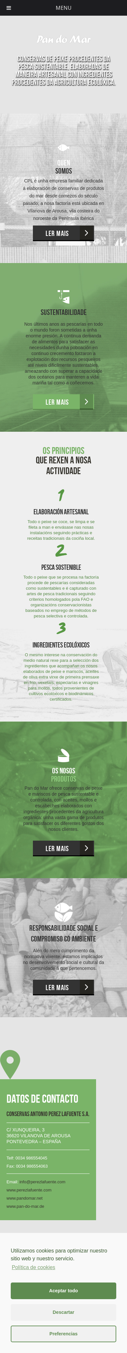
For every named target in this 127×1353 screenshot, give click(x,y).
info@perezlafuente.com (42, 1181)
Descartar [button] (63, 1312)
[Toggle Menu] (9, 8)
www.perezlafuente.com (29, 1190)
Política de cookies (33, 1267)
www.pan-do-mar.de (25, 1206)
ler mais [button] (57, 233)
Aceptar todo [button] (63, 1290)
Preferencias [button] (63, 1333)
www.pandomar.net (25, 1198)
